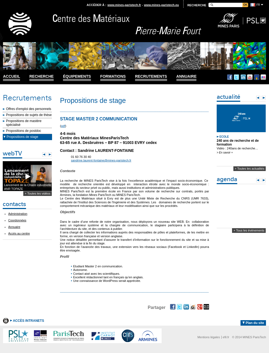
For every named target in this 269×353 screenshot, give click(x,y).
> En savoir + (225, 152)
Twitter (236, 77)
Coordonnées (17, 220)
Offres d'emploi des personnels (28, 109)
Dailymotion (256, 77)
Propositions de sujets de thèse (29, 115)
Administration (17, 213)
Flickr (263, 77)
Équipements (77, 76)
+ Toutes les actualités (249, 168)
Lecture (27, 176)
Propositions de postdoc (23, 131)
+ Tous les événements (248, 230)
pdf (63, 126)
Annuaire (186, 76)
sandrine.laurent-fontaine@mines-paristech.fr (101, 160)
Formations (113, 76)
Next (50, 154)
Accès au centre (19, 233)
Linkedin (243, 77)
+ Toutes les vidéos (37, 193)
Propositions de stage (22, 137)
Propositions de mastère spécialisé (23, 123)
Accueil (11, 76)
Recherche (41, 76)
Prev (44, 154)
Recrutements (151, 76)
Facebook (230, 77)
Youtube (250, 77)
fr (258, 4)
